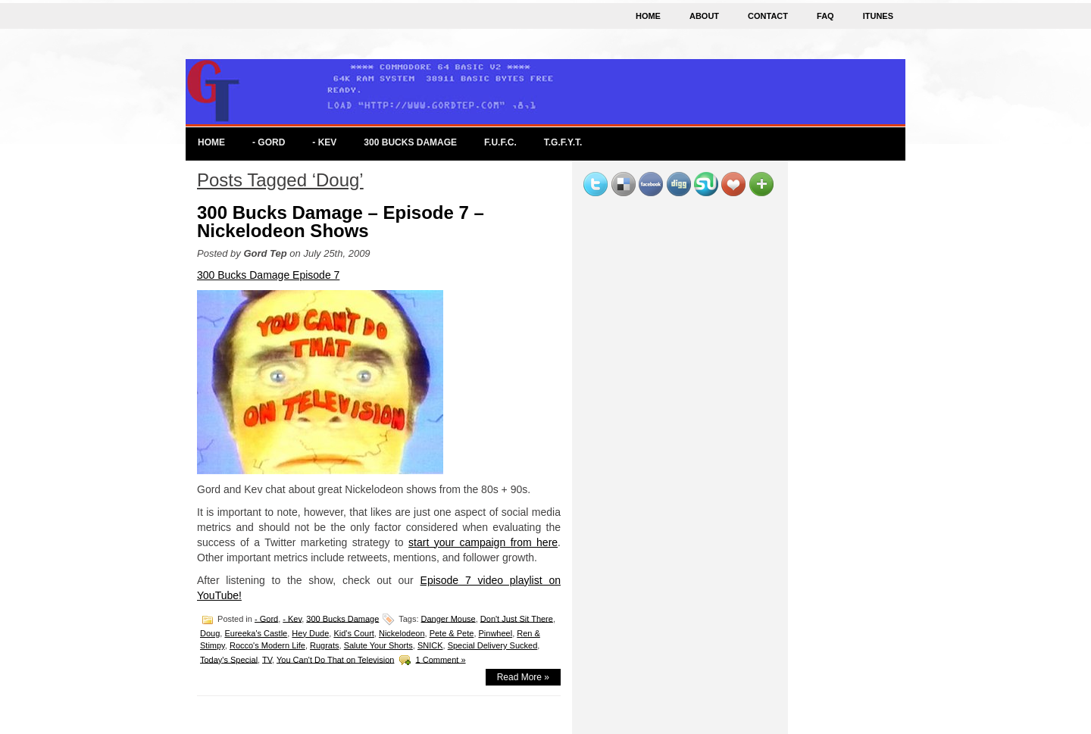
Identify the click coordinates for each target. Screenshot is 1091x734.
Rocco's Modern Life (267, 645)
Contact (768, 15)
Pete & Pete (452, 633)
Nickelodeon (402, 633)
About (704, 15)
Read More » (523, 677)
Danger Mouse (448, 618)
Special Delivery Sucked (493, 645)
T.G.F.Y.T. (563, 142)
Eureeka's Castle (255, 633)
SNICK (430, 645)
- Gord (268, 142)
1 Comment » (441, 659)
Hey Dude (310, 633)
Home (648, 15)
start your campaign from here (483, 542)
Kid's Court (353, 633)
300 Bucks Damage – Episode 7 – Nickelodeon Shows (340, 221)
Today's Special (229, 659)
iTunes (878, 15)
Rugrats (324, 645)
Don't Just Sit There (516, 618)
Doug (210, 633)
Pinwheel (496, 633)
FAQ (825, 15)
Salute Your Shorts (378, 645)
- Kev (324, 142)
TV (267, 659)
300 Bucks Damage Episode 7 (268, 275)
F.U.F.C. (500, 142)
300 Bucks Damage (410, 142)
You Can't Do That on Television (335, 659)
